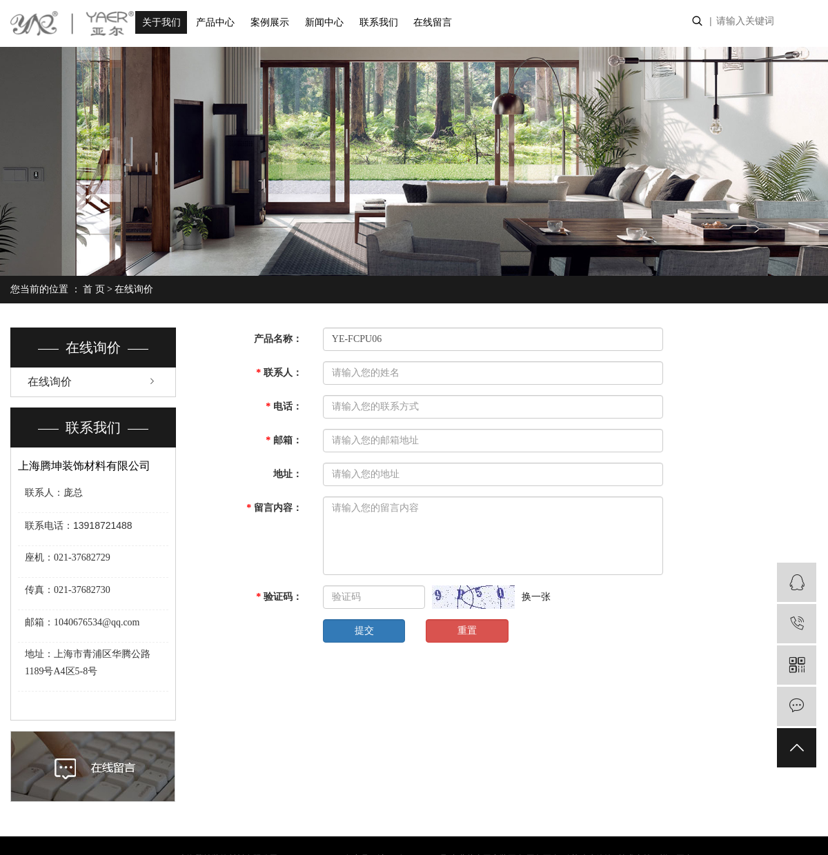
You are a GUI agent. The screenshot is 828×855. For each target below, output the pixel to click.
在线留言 (432, 22)
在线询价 (50, 382)
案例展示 (269, 22)
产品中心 (215, 22)
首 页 (94, 289)
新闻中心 (324, 22)
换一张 (536, 597)
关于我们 (161, 22)
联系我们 (378, 22)
